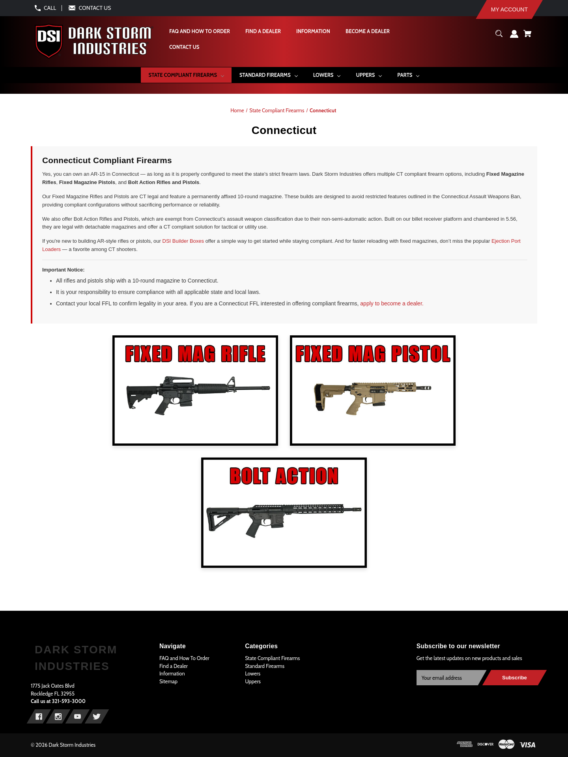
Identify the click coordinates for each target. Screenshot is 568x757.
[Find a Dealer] (263, 31)
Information (172, 673)
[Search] (499, 37)
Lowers (252, 673)
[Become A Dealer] (367, 31)
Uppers (253, 681)
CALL (50, 7)
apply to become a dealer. (391, 303)
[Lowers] (326, 75)
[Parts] (408, 75)
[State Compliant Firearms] (186, 75)
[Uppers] (369, 75)
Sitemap (168, 681)
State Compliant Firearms (272, 658)
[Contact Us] (184, 47)
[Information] (313, 31)
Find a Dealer (173, 666)
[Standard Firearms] (268, 75)
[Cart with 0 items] (527, 37)
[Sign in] (514, 37)
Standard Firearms (264, 666)
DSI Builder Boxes (183, 241)
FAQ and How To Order (184, 658)
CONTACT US (95, 7)
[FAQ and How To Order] (199, 31)
